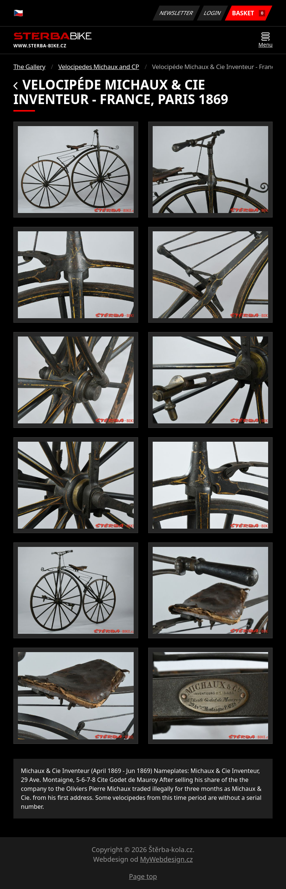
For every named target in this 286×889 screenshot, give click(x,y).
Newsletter (176, 12)
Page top (143, 876)
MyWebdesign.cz (166, 859)
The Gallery (29, 66)
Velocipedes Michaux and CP (98, 66)
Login (213, 12)
